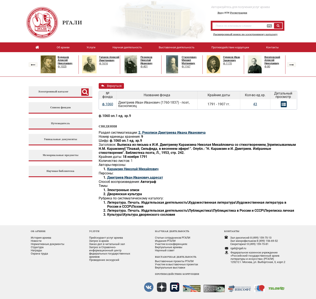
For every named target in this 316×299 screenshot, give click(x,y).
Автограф (148, 182)
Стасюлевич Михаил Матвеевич (189, 60)
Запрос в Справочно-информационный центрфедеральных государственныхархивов (109, 252)
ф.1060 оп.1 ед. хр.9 (115, 116)
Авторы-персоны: (112, 165)
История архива (41, 237)
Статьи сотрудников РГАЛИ (172, 237)
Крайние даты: (110, 157)
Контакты (272, 47)
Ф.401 (144, 66)
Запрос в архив (99, 240)
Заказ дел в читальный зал (107, 244)
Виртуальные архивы (168, 247)
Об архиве (63, 47)
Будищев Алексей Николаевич (65, 60)
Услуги (91, 47)
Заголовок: (108, 145)
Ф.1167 (186, 66)
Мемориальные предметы (60, 155)
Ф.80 (267, 66)
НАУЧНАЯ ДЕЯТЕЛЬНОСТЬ (172, 231)
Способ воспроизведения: (119, 182)
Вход (221, 12)
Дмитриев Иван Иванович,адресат (135, 177)
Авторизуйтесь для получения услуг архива (240, 7)
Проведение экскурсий (104, 259)
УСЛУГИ (94, 231)
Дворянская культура (124, 194)
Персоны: (106, 173)
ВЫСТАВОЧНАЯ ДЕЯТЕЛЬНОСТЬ (175, 257)
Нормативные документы (47, 244)
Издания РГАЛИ (165, 240)
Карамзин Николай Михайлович (133, 169)
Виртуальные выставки (170, 267)
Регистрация (238, 12)
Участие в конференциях (171, 244)
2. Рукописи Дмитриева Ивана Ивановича (172, 133)
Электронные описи (123, 190)
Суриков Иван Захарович (231, 59)
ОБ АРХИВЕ (38, 231)
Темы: (103, 186)
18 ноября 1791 (135, 157)
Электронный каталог (53, 91)
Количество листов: (114, 161)
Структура (37, 247)
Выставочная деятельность (176, 47)
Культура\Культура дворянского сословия (141, 215)
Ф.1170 (227, 63)
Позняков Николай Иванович (146, 60)
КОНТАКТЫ (231, 231)
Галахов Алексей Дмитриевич (109, 59)
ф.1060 (107, 104)
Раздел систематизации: (118, 133)
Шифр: (104, 141)
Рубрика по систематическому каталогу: (131, 198)
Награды (36, 250)
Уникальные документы (60, 139)
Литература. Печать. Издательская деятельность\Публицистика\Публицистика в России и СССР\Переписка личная (200, 211)
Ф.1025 (62, 66)
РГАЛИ (72, 22)
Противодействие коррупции (230, 47)
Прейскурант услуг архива (106, 237)
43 (255, 104)
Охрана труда (39, 253)
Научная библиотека (60, 171)
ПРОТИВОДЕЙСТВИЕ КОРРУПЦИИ (177, 274)
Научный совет (164, 250)
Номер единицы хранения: (119, 137)
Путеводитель (60, 123)
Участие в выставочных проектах (176, 264)
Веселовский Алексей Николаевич (272, 60)
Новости (36, 240)
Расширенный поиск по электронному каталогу (245, 34)
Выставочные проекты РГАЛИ (174, 261)
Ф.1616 (103, 63)
